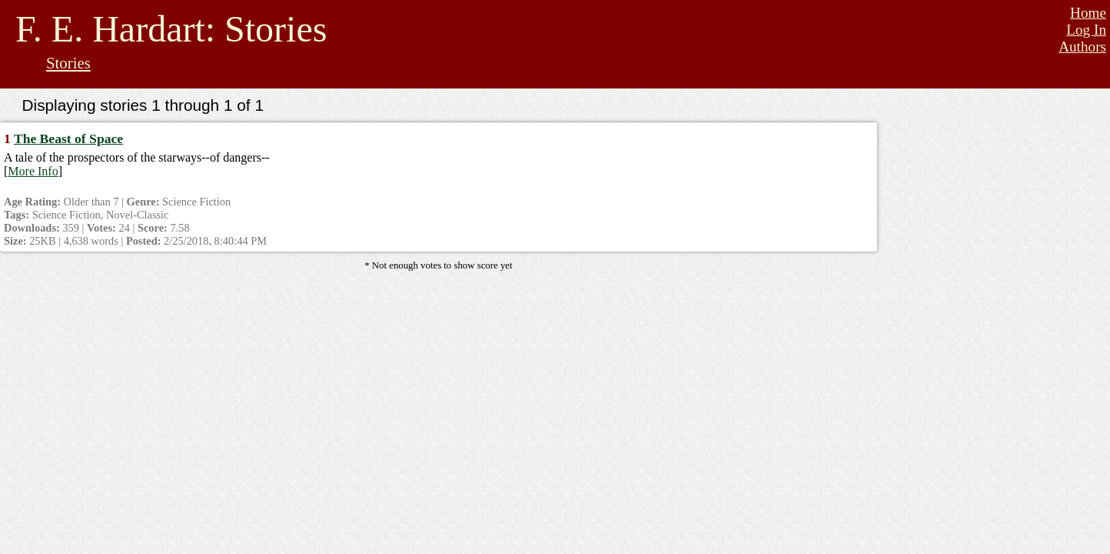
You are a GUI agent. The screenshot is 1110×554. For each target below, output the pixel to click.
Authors (1082, 46)
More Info (33, 171)
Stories (68, 63)
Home (1088, 13)
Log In (1086, 30)
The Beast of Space (68, 138)
